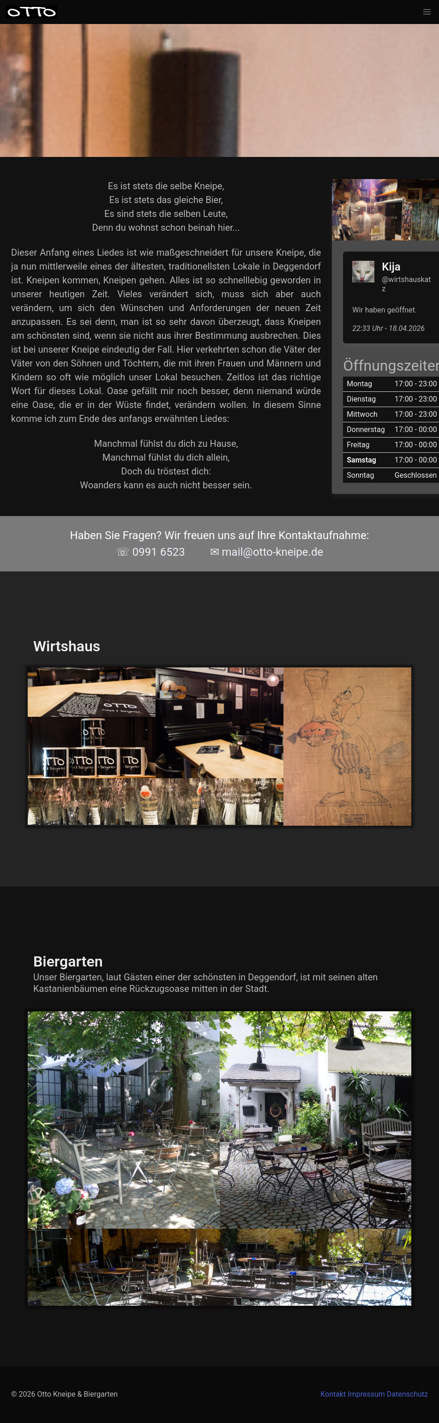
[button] (427, 12)
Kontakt (333, 1394)
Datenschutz (407, 1394)
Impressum (366, 1394)
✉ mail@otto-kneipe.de (267, 552)
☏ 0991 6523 (150, 552)
